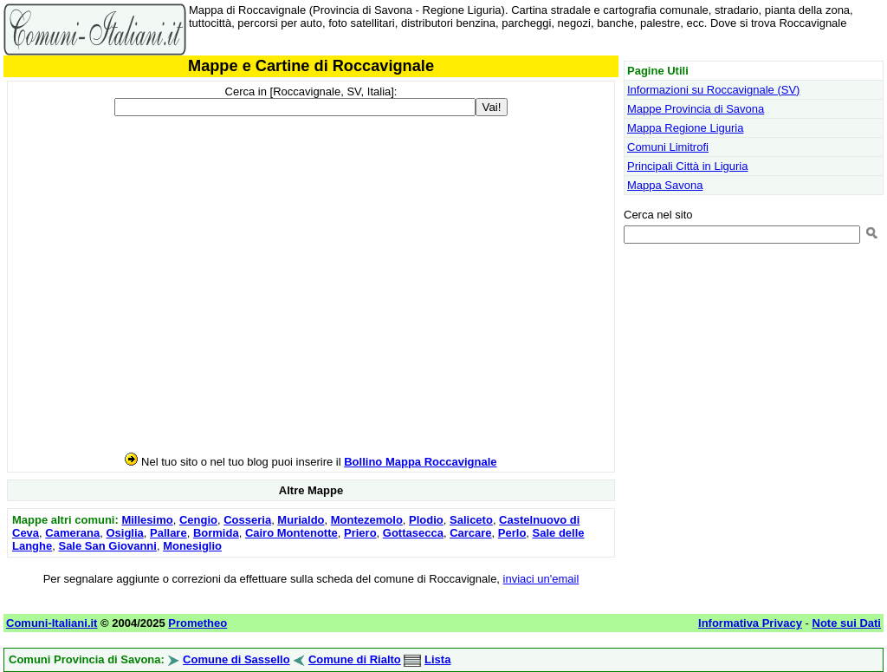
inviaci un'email (541, 578)
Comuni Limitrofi (668, 146)
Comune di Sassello (236, 659)
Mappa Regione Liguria (685, 127)
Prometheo (197, 623)
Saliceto (471, 519)
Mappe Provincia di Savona (695, 108)
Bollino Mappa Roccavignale (420, 461)
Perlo (512, 532)
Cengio (198, 519)
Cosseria (247, 519)
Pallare (168, 532)
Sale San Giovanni (107, 545)
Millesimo (146, 519)
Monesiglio (192, 545)
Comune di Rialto (354, 659)
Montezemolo (367, 519)
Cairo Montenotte (291, 532)
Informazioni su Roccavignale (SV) (713, 89)
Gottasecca (413, 532)
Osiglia (124, 532)
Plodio (426, 519)
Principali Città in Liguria (687, 166)
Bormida (216, 532)
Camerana (72, 532)
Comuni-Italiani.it (51, 623)
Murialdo (300, 519)
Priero (360, 532)
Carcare (470, 532)
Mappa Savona (664, 185)
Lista (437, 659)
